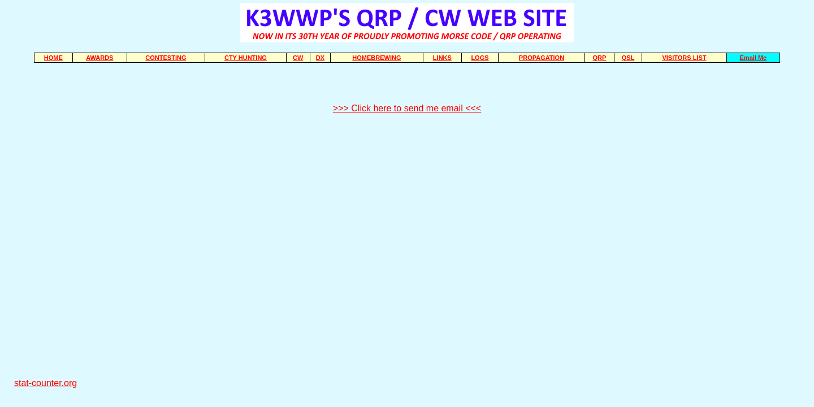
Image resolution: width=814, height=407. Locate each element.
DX (320, 57)
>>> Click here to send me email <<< (407, 108)
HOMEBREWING (376, 57)
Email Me (753, 57)
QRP (600, 57)
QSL (628, 57)
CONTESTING (165, 57)
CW (298, 57)
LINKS (442, 57)
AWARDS (99, 57)
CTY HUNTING (245, 57)
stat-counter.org (45, 383)
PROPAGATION (541, 57)
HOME (53, 57)
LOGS (479, 57)
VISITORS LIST (684, 57)
